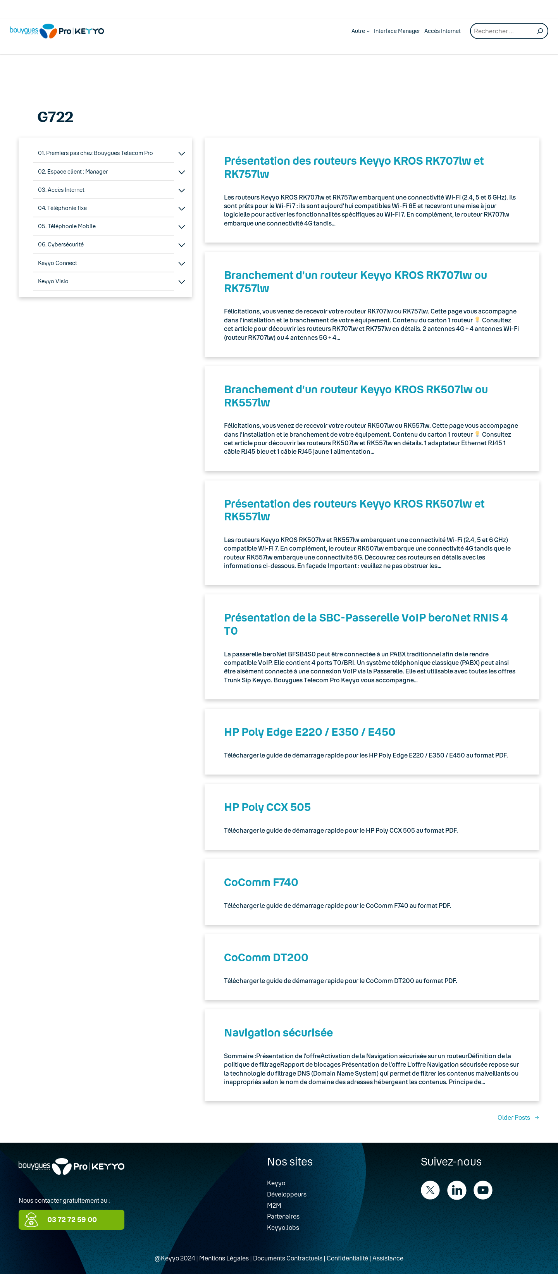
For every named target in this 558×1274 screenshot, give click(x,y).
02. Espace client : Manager (73, 171)
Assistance (387, 1258)
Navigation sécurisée (278, 1032)
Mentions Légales (224, 1258)
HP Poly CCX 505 (267, 806)
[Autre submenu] (368, 31)
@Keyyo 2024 (175, 1258)
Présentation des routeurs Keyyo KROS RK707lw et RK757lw (354, 167)
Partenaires (283, 1216)
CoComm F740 (261, 881)
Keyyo (276, 1182)
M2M (274, 1205)
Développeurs (287, 1194)
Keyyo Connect (57, 263)
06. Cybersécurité (61, 244)
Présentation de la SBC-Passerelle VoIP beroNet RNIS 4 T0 (366, 624)
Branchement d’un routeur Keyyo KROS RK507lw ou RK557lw (356, 395)
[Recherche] (540, 31)
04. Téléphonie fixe (62, 208)
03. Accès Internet (61, 189)
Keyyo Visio (53, 281)
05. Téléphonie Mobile (67, 226)
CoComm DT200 (266, 957)
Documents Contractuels (287, 1258)
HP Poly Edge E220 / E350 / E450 (310, 731)
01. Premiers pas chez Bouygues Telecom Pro (95, 153)
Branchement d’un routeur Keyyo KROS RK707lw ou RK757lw (355, 281)
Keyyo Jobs (283, 1227)
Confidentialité (347, 1258)
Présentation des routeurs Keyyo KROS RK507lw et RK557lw (354, 510)
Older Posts (518, 1117)
